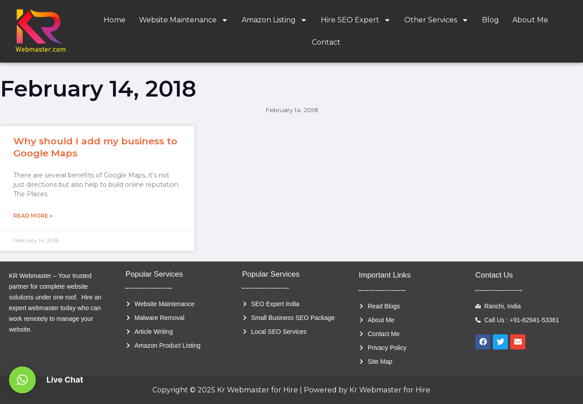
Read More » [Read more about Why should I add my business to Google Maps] (32, 215)
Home (115, 20)
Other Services (436, 20)
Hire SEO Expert (356, 20)
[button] (22, 379)
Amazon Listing (274, 20)
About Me (530, 20)
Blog (490, 20)
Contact (326, 42)
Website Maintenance (183, 20)
